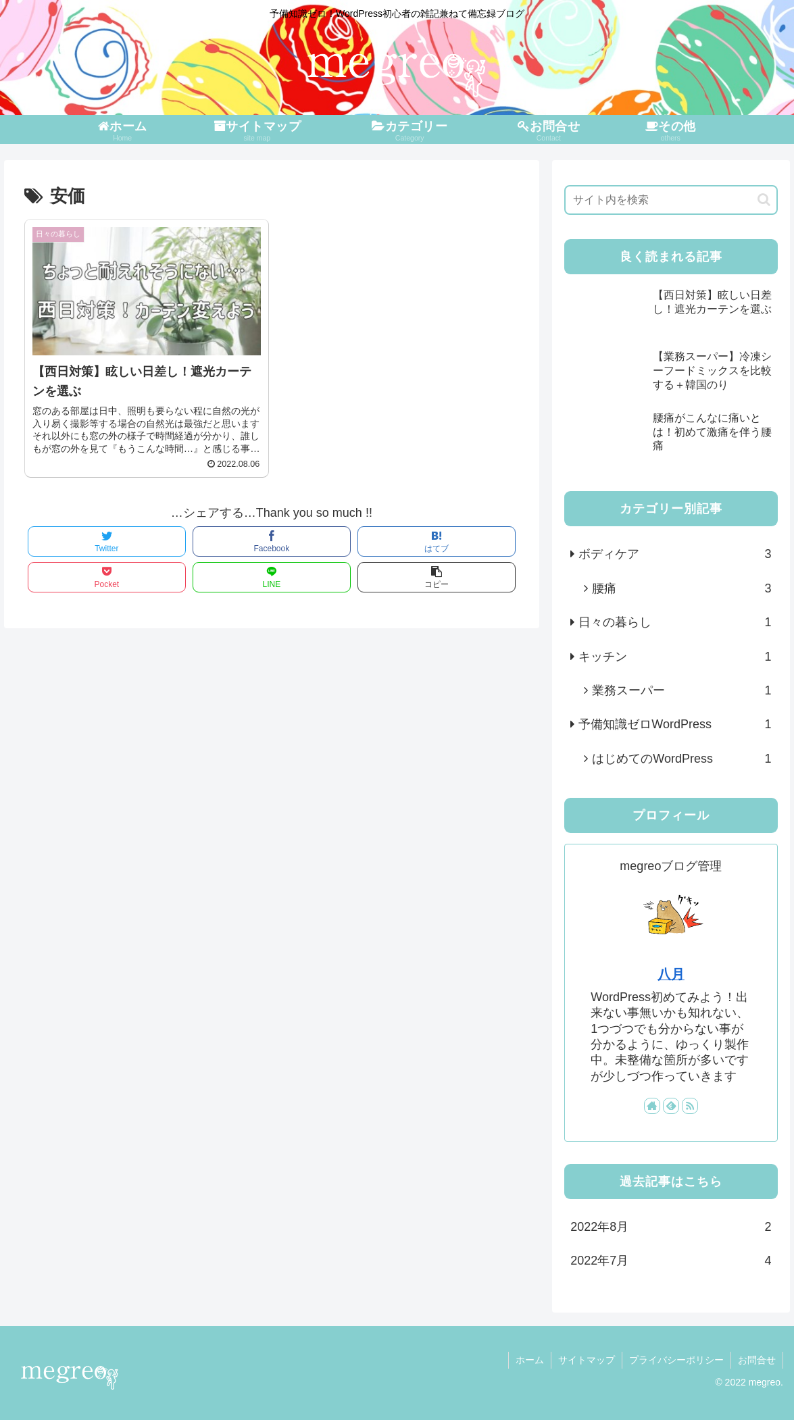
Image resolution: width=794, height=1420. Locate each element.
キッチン (674, 656)
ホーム (530, 1359)
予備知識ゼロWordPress (674, 724)
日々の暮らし (674, 622)
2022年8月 (670, 1227)
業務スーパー (681, 690)
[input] (670, 200)
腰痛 (681, 588)
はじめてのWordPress (681, 758)
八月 (671, 974)
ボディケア (674, 554)
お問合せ (757, 1359)
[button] (764, 199)
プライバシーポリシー (676, 1359)
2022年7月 (670, 1260)
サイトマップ (586, 1359)
